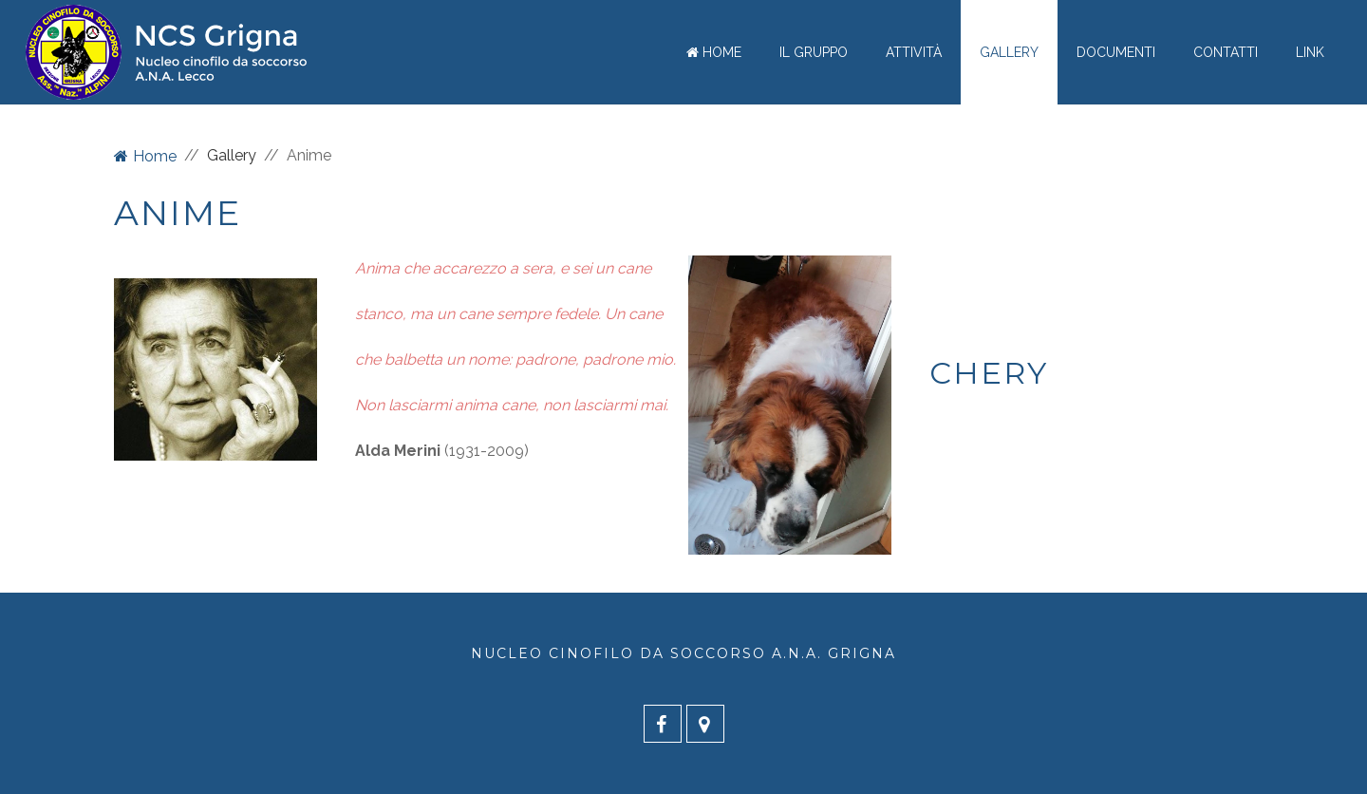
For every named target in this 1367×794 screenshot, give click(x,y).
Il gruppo (813, 52)
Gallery (1009, 52)
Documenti (1116, 52)
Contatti (1225, 52)
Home (713, 52)
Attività (914, 52)
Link (1310, 52)
